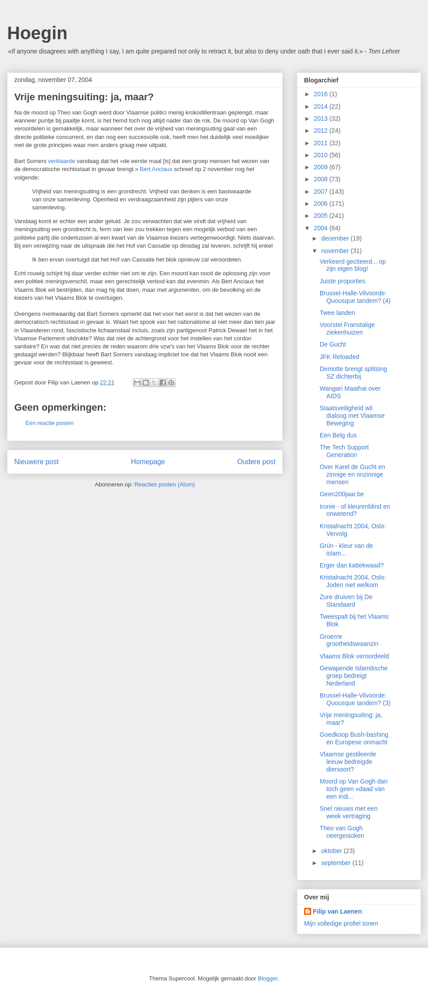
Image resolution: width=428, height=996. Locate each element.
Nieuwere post (36, 461)
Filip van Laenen (337, 911)
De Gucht (333, 344)
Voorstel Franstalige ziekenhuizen (347, 328)
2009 (321, 167)
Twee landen (337, 312)
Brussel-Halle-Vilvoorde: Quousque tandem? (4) (355, 297)
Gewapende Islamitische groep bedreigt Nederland (354, 676)
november (335, 250)
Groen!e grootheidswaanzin (349, 640)
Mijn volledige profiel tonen (341, 923)
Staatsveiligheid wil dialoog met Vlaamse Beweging (352, 415)
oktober (332, 850)
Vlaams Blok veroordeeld (354, 656)
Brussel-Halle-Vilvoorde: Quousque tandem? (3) (355, 699)
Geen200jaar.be (342, 494)
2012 (321, 130)
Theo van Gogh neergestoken (342, 832)
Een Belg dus (338, 435)
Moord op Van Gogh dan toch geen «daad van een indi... (353, 789)
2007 (321, 191)
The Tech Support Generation (344, 451)
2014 (321, 106)
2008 (321, 179)
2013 (321, 118)
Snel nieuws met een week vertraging (349, 812)
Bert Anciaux (156, 169)
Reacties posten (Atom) (165, 484)
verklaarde (61, 161)
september (336, 862)
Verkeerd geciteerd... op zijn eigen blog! (353, 265)
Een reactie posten (49, 423)
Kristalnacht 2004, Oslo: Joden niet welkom (353, 581)
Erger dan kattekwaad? (352, 565)
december (335, 238)
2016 (321, 94)
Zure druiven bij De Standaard (346, 600)
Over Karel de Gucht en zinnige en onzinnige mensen (352, 474)
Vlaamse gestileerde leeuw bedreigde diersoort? (348, 762)
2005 (321, 215)
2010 (321, 155)
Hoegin (37, 33)
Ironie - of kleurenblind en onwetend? (355, 510)
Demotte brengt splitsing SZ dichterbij (353, 372)
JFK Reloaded (339, 356)
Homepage (148, 461)
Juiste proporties (343, 281)
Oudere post (256, 461)
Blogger (267, 978)
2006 (321, 203)
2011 (321, 143)
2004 (321, 228)
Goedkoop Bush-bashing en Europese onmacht (354, 738)
